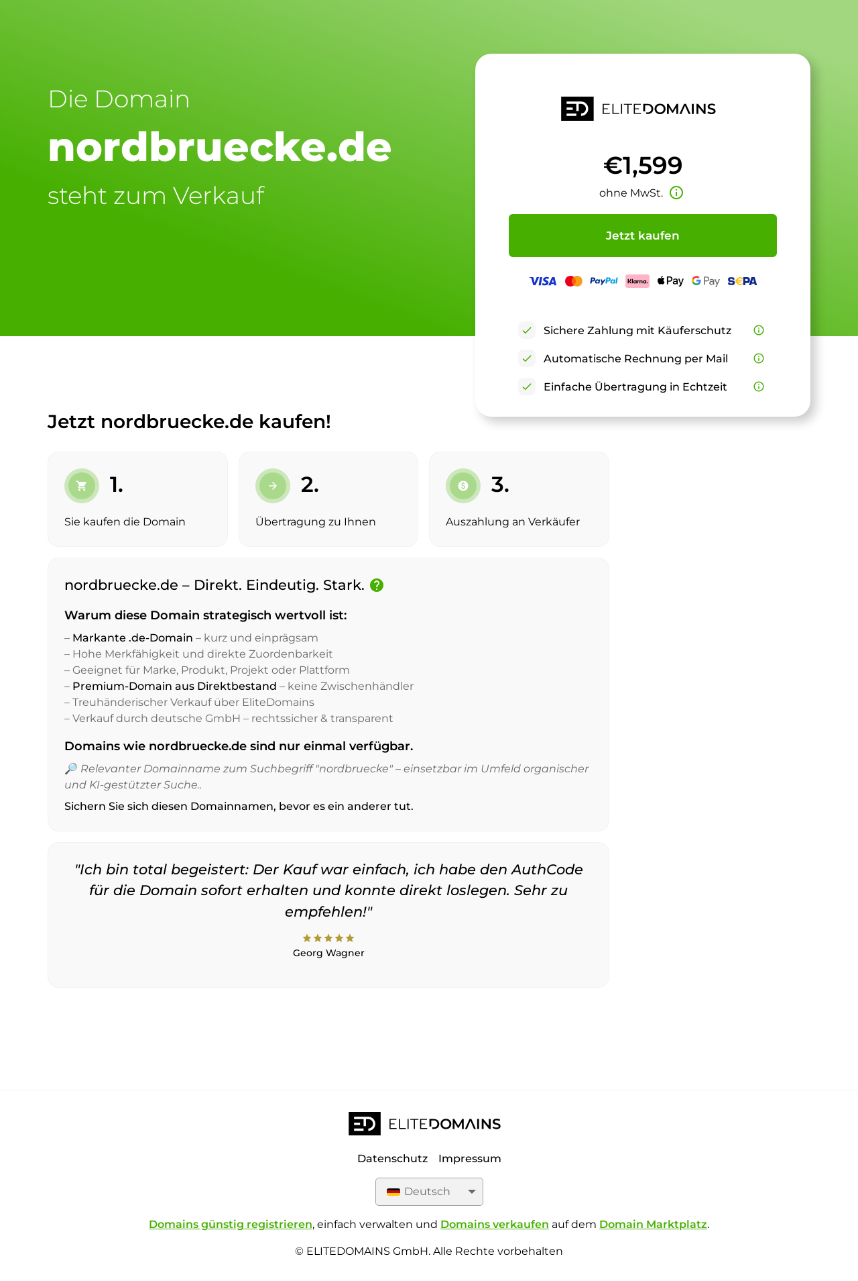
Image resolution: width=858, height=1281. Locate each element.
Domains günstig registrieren (230, 1224)
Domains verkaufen (494, 1224)
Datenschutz (392, 1158)
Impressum (469, 1158)
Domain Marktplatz (653, 1224)
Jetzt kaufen (643, 235)
